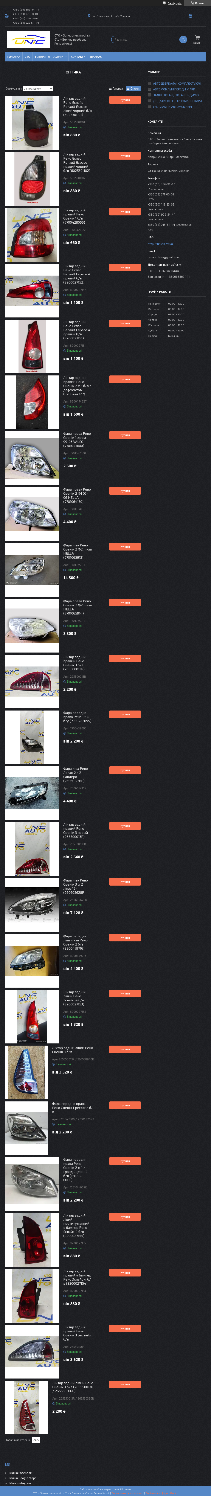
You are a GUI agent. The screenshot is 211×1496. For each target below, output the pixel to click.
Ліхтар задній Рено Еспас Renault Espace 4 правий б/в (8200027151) (76, 330)
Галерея (118, 88)
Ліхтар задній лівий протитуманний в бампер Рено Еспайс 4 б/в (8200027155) (76, 1225)
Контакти (78, 56)
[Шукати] (183, 39)
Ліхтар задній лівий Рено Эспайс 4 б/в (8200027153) (74, 998)
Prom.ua (126, 1489)
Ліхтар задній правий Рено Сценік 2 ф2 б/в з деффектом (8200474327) (77, 385)
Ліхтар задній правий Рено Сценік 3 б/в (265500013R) (74, 663)
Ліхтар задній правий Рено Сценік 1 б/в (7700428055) (74, 216)
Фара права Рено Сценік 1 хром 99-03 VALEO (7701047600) (77, 439)
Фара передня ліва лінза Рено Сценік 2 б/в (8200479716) (75, 942)
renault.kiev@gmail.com (164, 257)
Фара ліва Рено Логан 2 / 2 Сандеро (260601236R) (75, 774)
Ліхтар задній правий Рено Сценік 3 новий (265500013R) (75, 830)
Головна (13, 56)
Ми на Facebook (20, 1473)
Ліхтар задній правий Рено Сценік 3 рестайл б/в (77, 1333)
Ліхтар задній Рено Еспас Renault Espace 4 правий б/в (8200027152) (76, 274)
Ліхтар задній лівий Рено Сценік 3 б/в (72, 1050)
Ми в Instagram (20, 1483)
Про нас (96, 56)
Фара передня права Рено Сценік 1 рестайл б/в (72, 1107)
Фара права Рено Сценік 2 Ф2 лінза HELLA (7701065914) (77, 607)
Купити (125, 100)
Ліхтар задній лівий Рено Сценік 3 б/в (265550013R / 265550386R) (72, 1387)
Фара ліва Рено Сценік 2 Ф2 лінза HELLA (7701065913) (77, 551)
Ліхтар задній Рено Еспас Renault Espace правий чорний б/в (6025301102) (76, 162)
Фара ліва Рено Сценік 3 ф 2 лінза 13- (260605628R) (75, 886)
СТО (27, 56)
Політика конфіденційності (162, 1492)
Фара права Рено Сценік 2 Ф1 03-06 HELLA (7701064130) (77, 495)
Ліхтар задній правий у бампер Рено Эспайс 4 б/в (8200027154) (77, 1277)
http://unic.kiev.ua (160, 244)
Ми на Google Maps (23, 1478)
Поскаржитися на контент (128, 1492)
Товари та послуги (49, 56)
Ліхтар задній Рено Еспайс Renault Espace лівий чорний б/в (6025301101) (77, 106)
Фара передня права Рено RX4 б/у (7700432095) (77, 717)
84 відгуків (175, 3)
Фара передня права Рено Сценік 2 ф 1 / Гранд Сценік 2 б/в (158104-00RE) (75, 1169)
